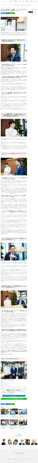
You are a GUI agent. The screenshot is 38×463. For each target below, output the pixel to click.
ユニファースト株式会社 (7, 385)
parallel (10, 1)
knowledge (27, 1)
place (19, 1)
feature (31, 1)
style (23, 1)
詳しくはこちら (13, 395)
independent (15, 1)
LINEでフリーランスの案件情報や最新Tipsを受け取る (13, 398)
